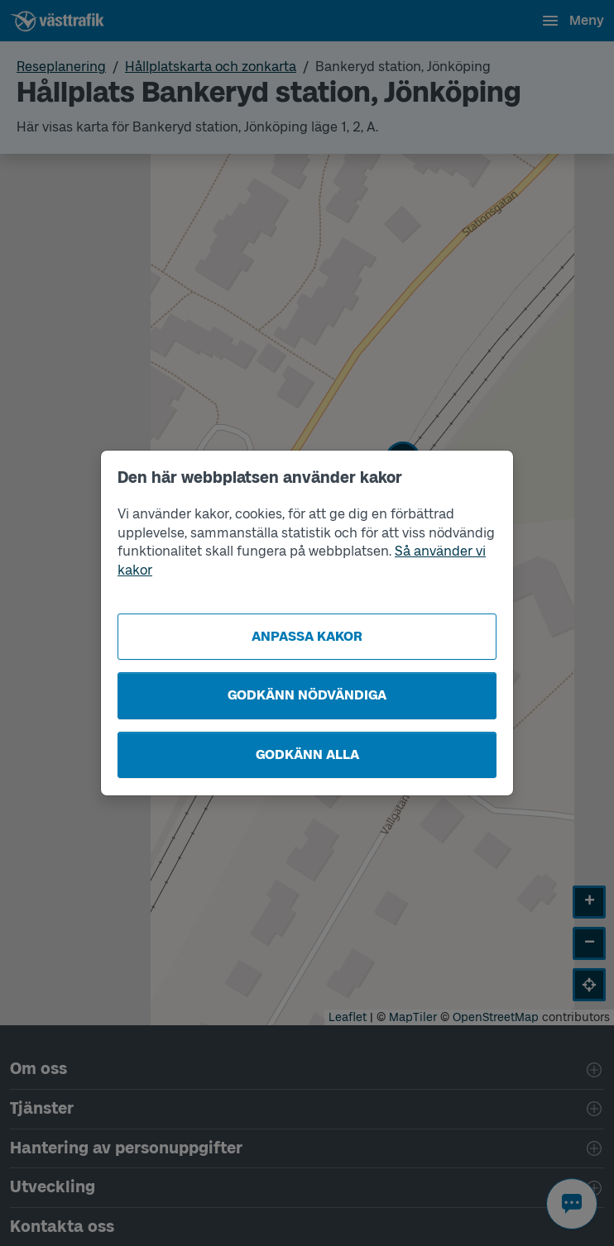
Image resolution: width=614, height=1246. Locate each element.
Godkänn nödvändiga (307, 695)
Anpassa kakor (307, 636)
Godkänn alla (307, 754)
